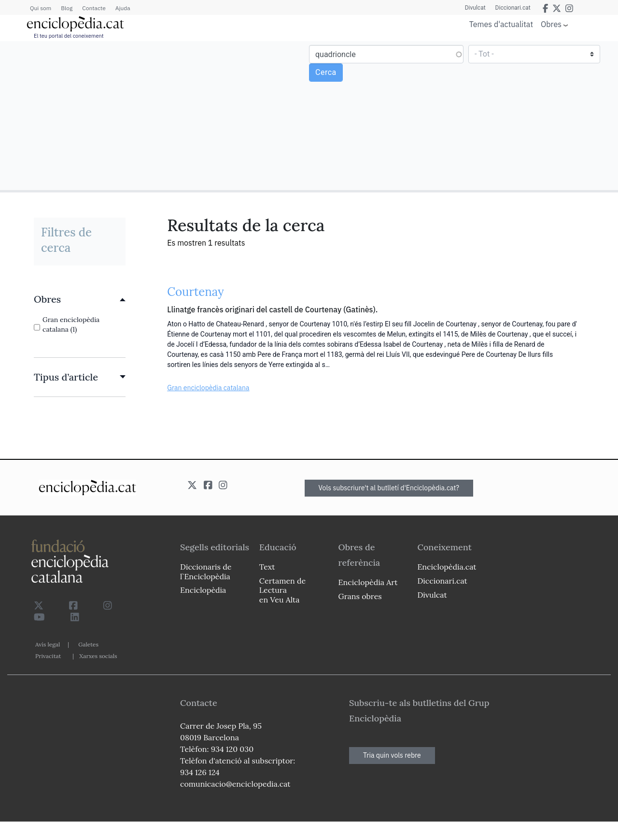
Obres (551, 24)
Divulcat (475, 7)
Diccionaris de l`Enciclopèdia (205, 571)
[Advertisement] (155, 115)
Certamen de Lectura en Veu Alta (282, 590)
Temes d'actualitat (501, 24)
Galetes (88, 644)
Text (267, 567)
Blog (66, 8)
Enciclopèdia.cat (446, 567)
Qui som (40, 8)
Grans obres (360, 596)
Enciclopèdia (203, 590)
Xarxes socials (98, 656)
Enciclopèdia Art (368, 582)
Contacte (93, 8)
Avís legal (47, 644)
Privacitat (48, 656)
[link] (80, 299)
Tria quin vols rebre (392, 755)
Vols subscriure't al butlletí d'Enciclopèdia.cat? (389, 488)
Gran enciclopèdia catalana (208, 387)
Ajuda (122, 8)
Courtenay (195, 291)
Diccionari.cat (513, 7)
